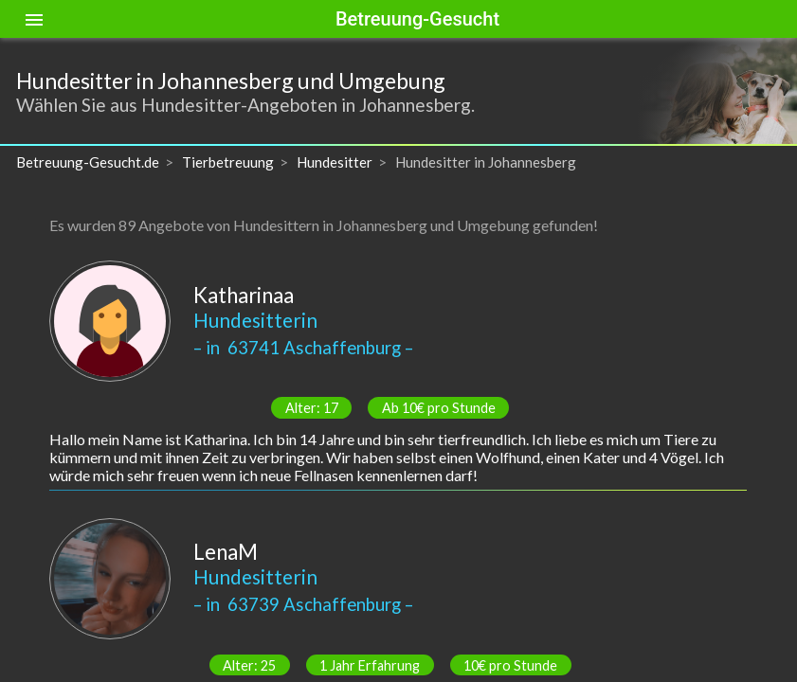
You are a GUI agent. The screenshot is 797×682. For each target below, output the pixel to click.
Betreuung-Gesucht (417, 19)
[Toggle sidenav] (34, 19)
